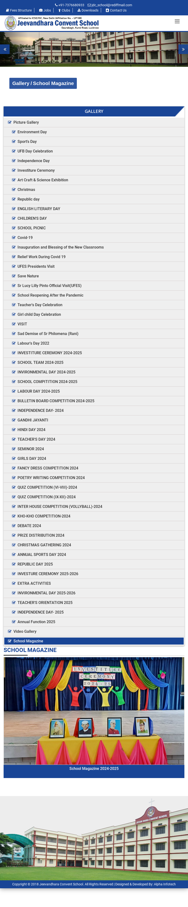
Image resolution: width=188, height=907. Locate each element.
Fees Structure (19, 10)
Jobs (45, 10)
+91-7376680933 (71, 5)
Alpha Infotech (165, 884)
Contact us (116, 10)
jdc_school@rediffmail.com (112, 5)
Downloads (88, 10)
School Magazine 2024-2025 (94, 768)
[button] (14, 49)
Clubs (64, 10)
